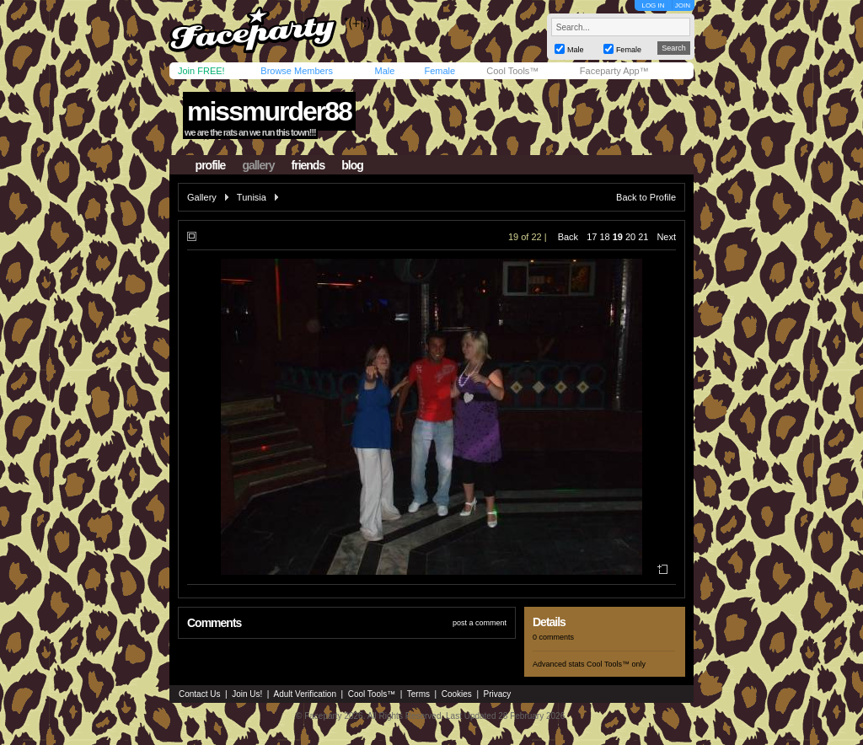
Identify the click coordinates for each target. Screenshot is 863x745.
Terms (418, 694)
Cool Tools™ (512, 71)
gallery (258, 165)
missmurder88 (269, 111)
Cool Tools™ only (616, 664)
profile (211, 165)
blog (352, 165)
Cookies (457, 694)
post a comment (480, 623)
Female (439, 71)
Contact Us (199, 694)
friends (308, 165)
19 (618, 237)
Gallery (202, 197)
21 (643, 237)
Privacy (498, 694)
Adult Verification (304, 694)
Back (568, 237)
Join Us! (247, 694)
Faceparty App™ (614, 71)
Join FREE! (201, 71)
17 (592, 237)
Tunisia (251, 197)
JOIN (682, 5)
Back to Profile (646, 197)
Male (384, 71)
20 (630, 237)
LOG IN (652, 5)
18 (604, 237)
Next (666, 237)
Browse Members (296, 71)
